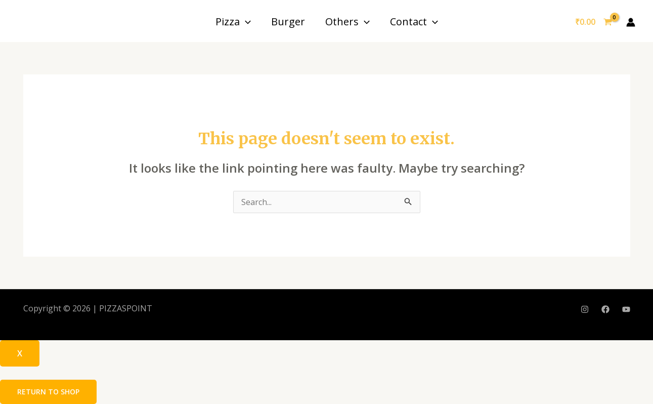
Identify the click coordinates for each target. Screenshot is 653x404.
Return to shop (48, 391)
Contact (414, 21)
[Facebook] (605, 309)
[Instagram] (585, 309)
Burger (288, 21)
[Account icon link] (630, 22)
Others (347, 21)
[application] (245, 21)
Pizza (233, 21)
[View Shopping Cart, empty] (593, 22)
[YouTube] (626, 309)
